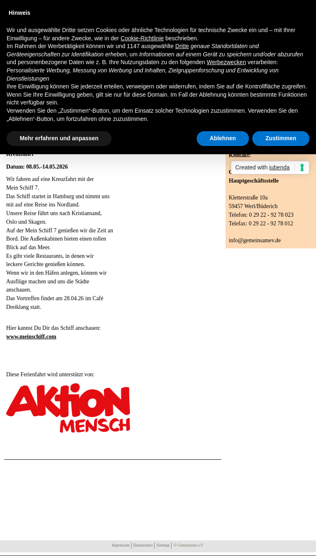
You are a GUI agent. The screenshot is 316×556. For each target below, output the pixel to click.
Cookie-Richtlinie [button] (142, 38)
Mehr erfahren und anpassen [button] (59, 138)
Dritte (182, 46)
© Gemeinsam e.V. (189, 545)
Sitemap (163, 545)
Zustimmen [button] (280, 138)
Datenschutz (143, 545)
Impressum (121, 545)
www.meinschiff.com (31, 337)
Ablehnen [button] (223, 138)
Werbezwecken (226, 62)
